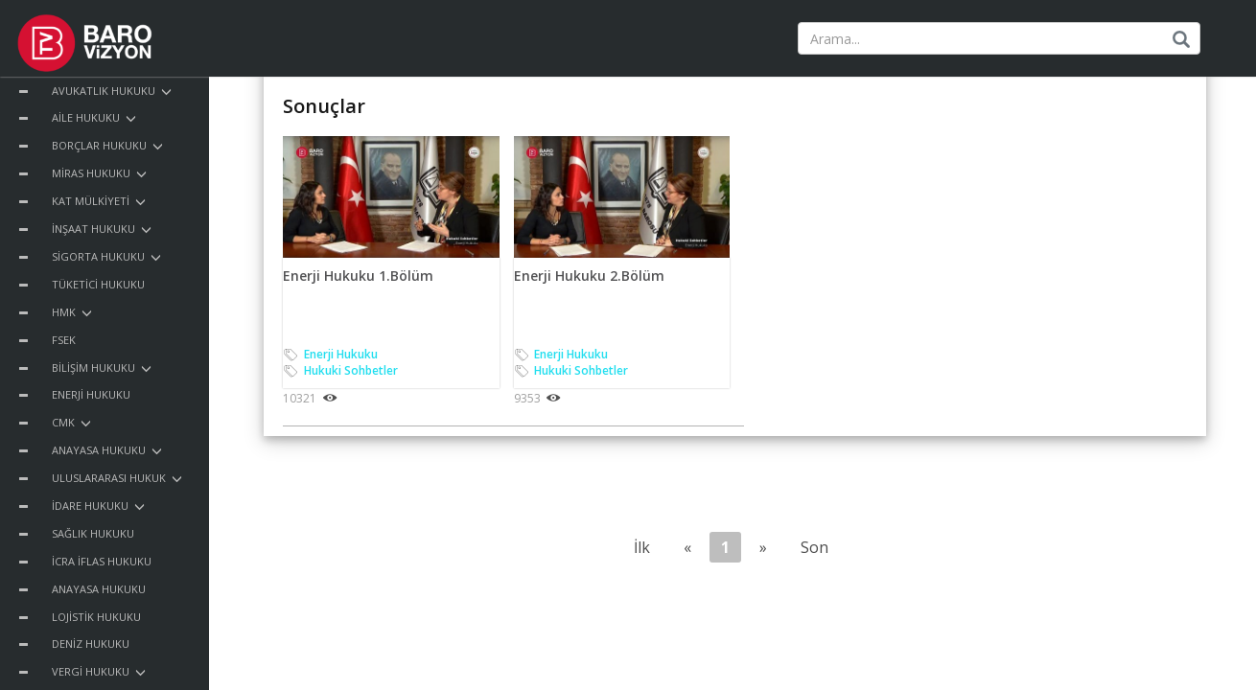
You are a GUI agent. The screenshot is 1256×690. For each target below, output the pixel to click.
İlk (642, 547)
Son (814, 547)
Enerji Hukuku (341, 354)
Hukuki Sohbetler (351, 370)
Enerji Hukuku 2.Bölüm (589, 275)
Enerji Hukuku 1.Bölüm (358, 275)
